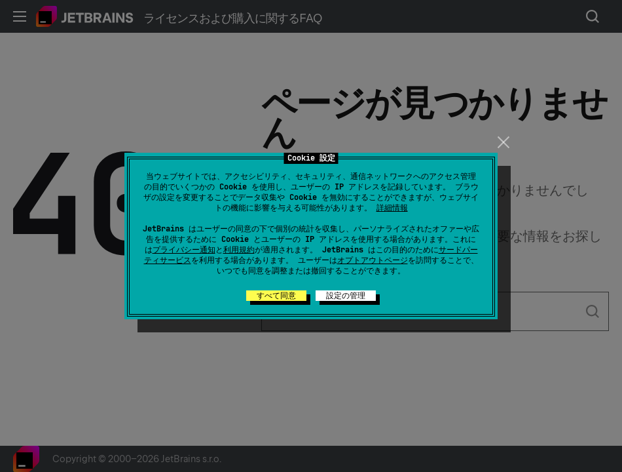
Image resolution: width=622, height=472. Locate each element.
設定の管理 (345, 295)
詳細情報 (392, 208)
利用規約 (239, 250)
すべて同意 (276, 295)
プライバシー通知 (184, 250)
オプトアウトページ (372, 260)
